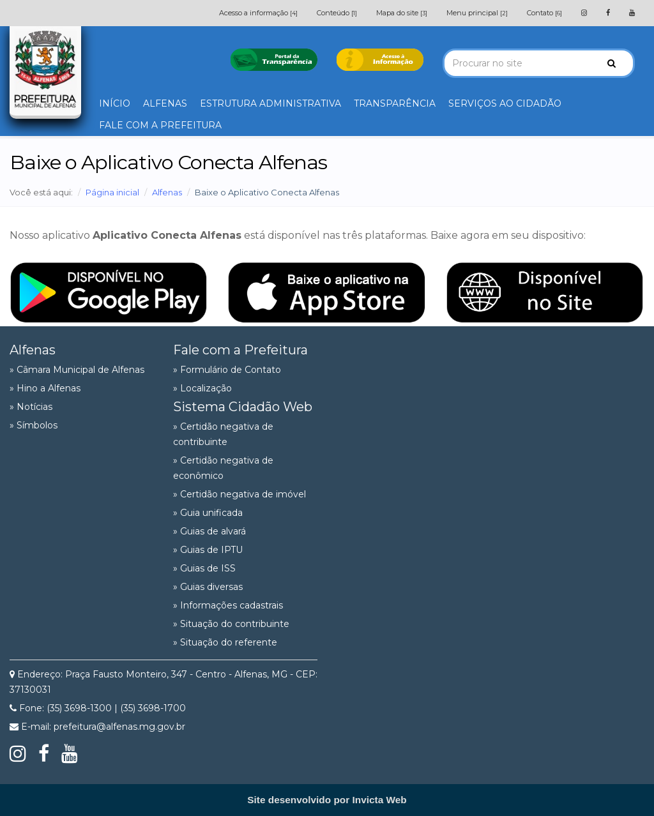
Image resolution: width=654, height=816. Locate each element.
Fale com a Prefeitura (240, 350)
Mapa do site (401, 12)
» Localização (202, 388)
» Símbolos (33, 425)
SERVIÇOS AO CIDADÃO (504, 103)
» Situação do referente (225, 642)
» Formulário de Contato (227, 369)
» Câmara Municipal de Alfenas (77, 369)
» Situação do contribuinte (231, 624)
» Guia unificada (208, 512)
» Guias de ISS (204, 568)
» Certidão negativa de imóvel (239, 494)
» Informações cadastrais (228, 605)
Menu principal (477, 12)
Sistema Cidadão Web (242, 406)
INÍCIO (114, 103)
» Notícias (31, 406)
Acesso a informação (258, 12)
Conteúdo (337, 12)
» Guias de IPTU (208, 549)
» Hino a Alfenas (45, 388)
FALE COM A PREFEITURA (160, 125)
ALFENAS (165, 103)
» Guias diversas (208, 587)
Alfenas (167, 192)
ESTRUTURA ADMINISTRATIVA (270, 103)
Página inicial (112, 192)
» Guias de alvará (209, 531)
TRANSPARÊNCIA (395, 103)
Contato (544, 12)
